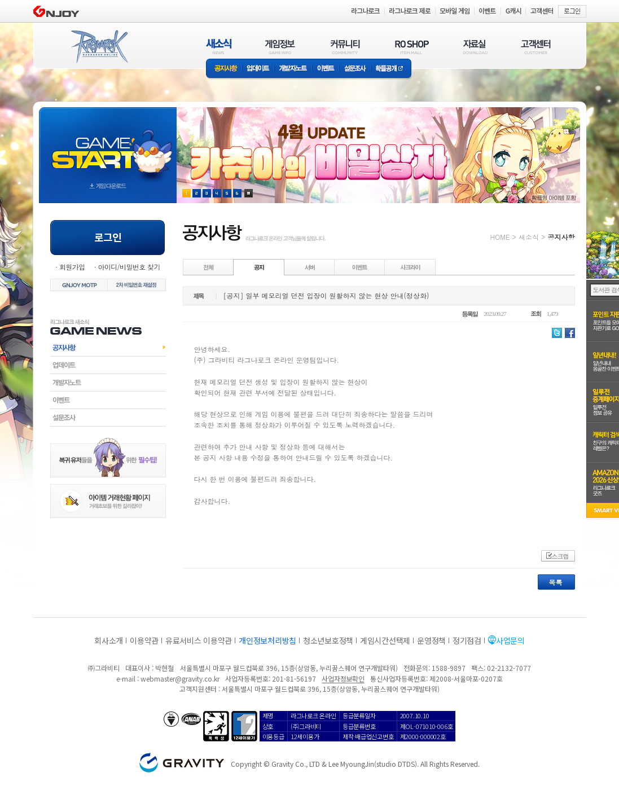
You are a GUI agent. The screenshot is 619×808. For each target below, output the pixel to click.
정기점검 (467, 640)
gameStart (108, 144)
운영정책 (431, 640)
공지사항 (224, 69)
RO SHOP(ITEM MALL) (412, 46)
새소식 (529, 236)
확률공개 (391, 69)
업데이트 (258, 69)
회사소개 (108, 640)
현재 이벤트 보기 (248, 193)
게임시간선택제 (385, 640)
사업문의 (510, 640)
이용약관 (144, 640)
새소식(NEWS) (219, 46)
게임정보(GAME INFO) (280, 46)
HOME (500, 236)
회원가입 (72, 266)
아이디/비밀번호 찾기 (129, 266)
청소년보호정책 (328, 640)
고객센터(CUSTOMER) (535, 46)
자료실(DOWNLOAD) (475, 46)
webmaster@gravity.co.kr (180, 678)
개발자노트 (293, 69)
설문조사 (355, 69)
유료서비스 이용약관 (198, 640)
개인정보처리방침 (267, 640)
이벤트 (325, 69)
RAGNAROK (99, 47)
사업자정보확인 (343, 678)
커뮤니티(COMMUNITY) (345, 46)
